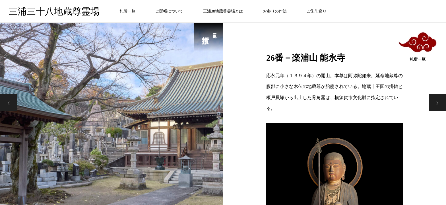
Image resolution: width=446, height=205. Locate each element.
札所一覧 (127, 11)
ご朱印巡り (317, 11)
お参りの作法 (275, 11)
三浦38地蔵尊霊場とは (223, 11)
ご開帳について (169, 11)
